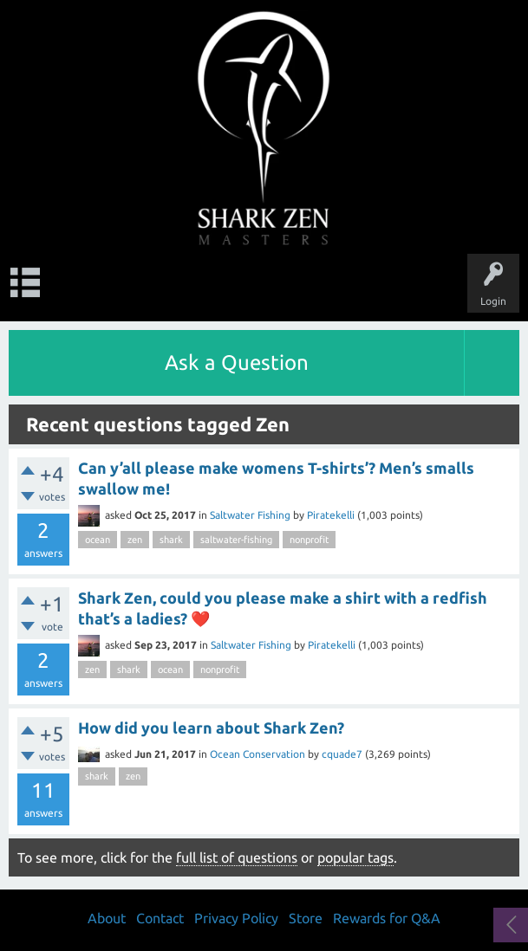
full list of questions (236, 857)
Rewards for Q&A (386, 918)
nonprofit (309, 539)
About (107, 918)
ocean (97, 539)
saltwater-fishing (236, 539)
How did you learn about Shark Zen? (211, 727)
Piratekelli (331, 515)
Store (306, 918)
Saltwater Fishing (250, 515)
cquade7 (342, 754)
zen (134, 539)
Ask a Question (237, 362)
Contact (160, 918)
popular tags (355, 857)
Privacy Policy (236, 918)
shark (171, 539)
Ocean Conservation (257, 754)
